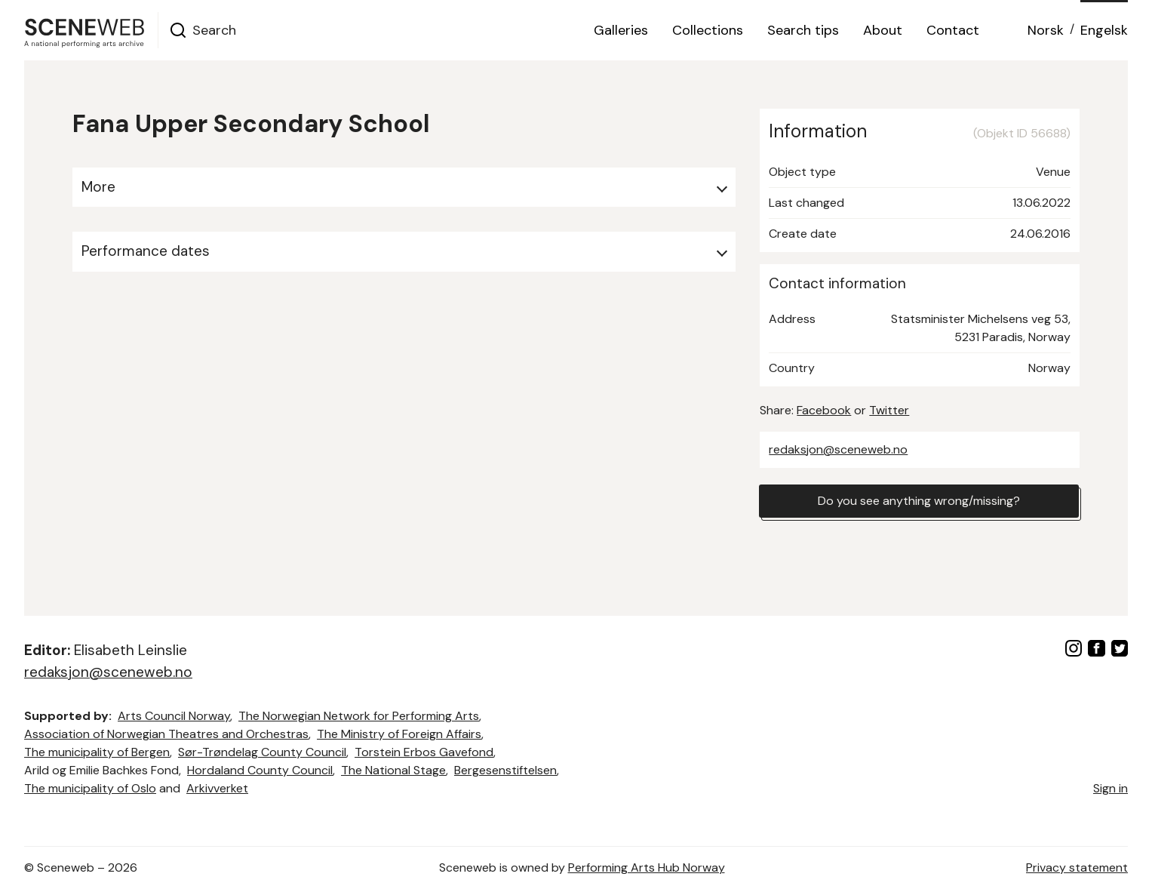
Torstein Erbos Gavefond (424, 752)
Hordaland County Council (260, 770)
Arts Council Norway (174, 716)
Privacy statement (1077, 867)
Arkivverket (217, 788)
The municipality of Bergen (97, 752)
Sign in (1110, 788)
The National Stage (393, 770)
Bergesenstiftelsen (505, 770)
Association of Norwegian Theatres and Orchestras (166, 734)
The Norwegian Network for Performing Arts (358, 716)
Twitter (889, 410)
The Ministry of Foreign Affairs (399, 734)
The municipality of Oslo (90, 788)
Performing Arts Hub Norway (646, 867)
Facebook (824, 410)
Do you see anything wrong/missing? (919, 501)
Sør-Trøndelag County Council (262, 752)
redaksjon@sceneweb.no (838, 449)
